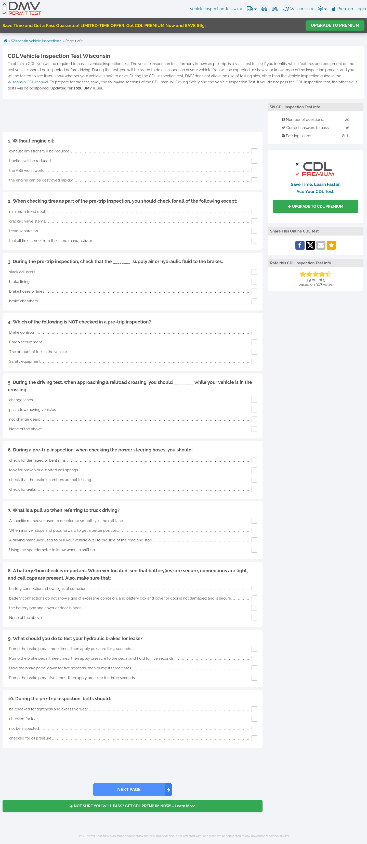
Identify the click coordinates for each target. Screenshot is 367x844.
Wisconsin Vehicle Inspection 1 (36, 41)
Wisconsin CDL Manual (28, 82)
